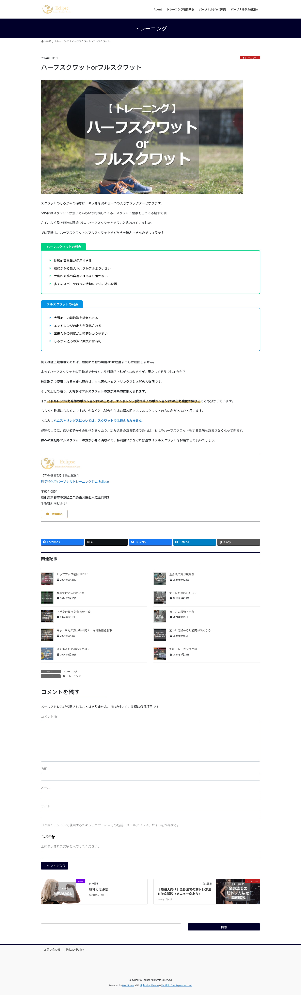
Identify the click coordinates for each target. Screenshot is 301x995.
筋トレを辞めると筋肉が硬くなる (190, 630)
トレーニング (250, 57)
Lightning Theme (149, 985)
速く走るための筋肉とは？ (73, 649)
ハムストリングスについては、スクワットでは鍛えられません (98, 420)
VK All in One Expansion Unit (176, 985)
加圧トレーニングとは (183, 649)
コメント (49, 716)
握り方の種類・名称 (181, 612)
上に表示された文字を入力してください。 (71, 846)
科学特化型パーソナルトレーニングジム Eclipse (75, 481)
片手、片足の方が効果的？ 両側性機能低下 (84, 630)
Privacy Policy (75, 949)
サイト (45, 806)
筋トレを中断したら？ (183, 593)
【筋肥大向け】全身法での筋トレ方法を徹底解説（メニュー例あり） (184, 891)
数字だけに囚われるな (70, 593)
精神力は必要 (98, 889)
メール (45, 787)
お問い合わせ (52, 949)
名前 (44, 768)
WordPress (128, 985)
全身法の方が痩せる (181, 574)
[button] (54, 514)
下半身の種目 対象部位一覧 (73, 612)
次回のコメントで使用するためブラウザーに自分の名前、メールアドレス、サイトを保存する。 (112, 825)
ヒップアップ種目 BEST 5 (72, 574)
